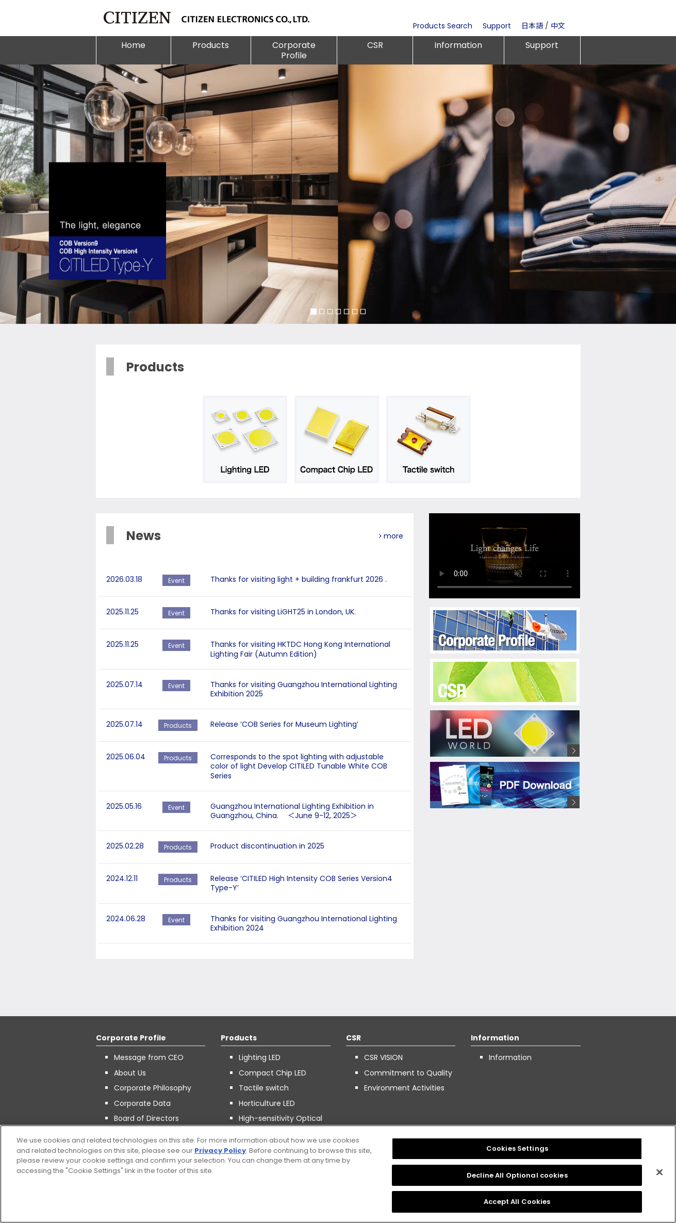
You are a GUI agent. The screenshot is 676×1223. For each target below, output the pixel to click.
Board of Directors (146, 1118)
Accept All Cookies (517, 1201)
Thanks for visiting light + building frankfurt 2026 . (298, 579)
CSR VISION (383, 1057)
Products (210, 45)
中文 (558, 26)
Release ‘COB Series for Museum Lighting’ (284, 724)
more (391, 536)
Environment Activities (404, 1088)
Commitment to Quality (408, 1073)
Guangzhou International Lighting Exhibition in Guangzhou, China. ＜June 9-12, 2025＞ (292, 811)
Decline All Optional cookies (517, 1175)
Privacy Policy (220, 1150)
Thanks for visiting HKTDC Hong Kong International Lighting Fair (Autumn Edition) (300, 649)
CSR (375, 45)
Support (497, 26)
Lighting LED (260, 1057)
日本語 (532, 26)
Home (133, 45)
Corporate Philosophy (152, 1088)
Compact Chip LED (272, 1073)
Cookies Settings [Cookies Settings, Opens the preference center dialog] (517, 1148)
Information (458, 45)
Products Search (442, 26)
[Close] (659, 1172)
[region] (338, 1174)
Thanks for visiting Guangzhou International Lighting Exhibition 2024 (303, 923)
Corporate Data (142, 1103)
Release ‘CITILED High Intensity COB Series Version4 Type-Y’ (301, 883)
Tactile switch (264, 1088)
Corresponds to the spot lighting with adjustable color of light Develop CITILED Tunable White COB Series (298, 766)
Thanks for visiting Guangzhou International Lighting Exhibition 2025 (303, 689)
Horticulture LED (267, 1103)
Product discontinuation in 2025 (267, 846)
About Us (130, 1073)
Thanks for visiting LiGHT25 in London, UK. (283, 612)
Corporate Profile (294, 50)
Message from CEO (149, 1057)
